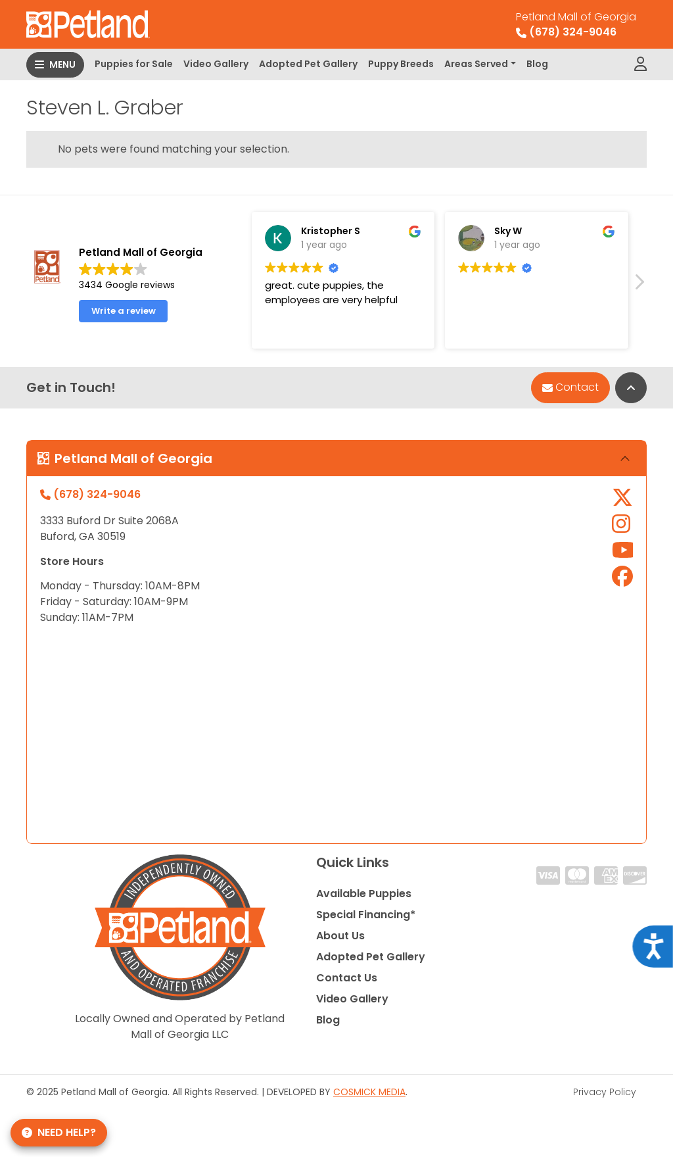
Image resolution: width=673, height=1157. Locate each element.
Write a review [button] (123, 311)
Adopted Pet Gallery (308, 63)
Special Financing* (365, 914)
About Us (340, 935)
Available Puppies (363, 893)
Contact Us (346, 977)
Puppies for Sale (134, 63)
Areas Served (476, 63)
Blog (537, 63)
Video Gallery (215, 63)
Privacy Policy (604, 1091)
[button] (638, 285)
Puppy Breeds (401, 63)
